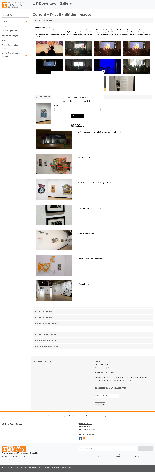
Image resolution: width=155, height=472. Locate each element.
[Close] (103, 71)
